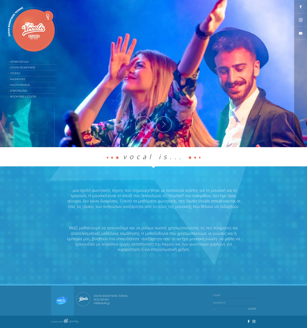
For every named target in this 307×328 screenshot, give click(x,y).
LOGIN (252, 309)
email (216, 295)
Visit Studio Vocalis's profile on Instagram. (254, 321)
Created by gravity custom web (64, 321)
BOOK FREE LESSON (23, 96)
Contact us (300, 33)
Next (164, 124)
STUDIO (15, 73)
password (219, 302)
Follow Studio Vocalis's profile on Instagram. (300, 19)
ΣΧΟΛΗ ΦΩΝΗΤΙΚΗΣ (22, 67)
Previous (143, 124)
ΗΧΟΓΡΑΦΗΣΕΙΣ (20, 85)
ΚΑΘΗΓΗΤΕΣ (17, 79)
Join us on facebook (300, 6)
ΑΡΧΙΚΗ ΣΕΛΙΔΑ (19, 62)
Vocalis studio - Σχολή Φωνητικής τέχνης (32, 29)
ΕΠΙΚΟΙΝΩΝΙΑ (18, 91)
